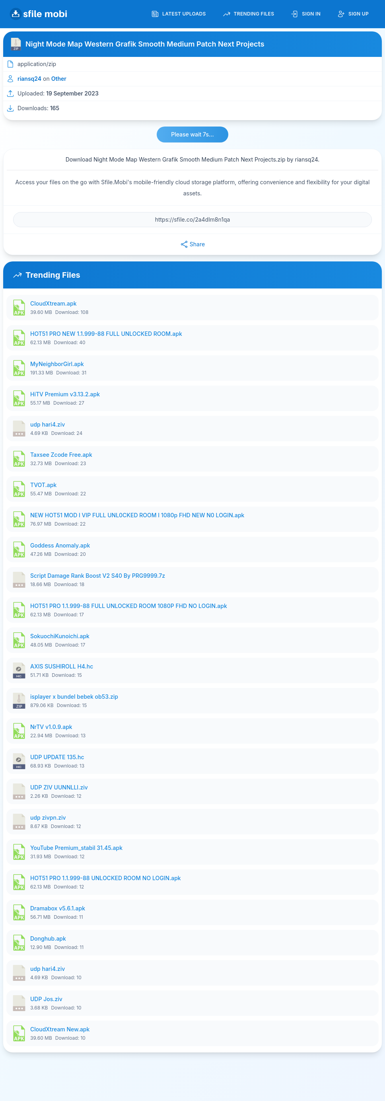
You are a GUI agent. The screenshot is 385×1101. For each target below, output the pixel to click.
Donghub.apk (48, 938)
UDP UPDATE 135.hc (57, 757)
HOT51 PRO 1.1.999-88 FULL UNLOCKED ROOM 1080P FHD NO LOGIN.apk (128, 605)
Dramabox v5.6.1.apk (57, 908)
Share (192, 244)
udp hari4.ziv (47, 424)
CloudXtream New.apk (59, 1029)
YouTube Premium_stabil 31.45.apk (76, 847)
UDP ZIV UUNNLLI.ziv (59, 787)
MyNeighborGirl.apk (57, 364)
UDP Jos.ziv (46, 999)
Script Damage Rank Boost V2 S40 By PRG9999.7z (97, 575)
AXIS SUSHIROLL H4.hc (61, 666)
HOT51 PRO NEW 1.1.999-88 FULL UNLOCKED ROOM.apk (106, 333)
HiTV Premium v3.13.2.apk (65, 394)
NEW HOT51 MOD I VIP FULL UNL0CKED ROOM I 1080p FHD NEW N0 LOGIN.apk (137, 515)
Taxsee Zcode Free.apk (61, 454)
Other (58, 78)
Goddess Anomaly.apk (60, 545)
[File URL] (192, 219)
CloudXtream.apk (53, 303)
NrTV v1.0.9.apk (51, 726)
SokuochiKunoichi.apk (59, 636)
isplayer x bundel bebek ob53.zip (74, 696)
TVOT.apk (43, 484)
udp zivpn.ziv (48, 817)
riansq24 (29, 78)
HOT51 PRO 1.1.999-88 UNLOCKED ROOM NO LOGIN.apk (105, 878)
